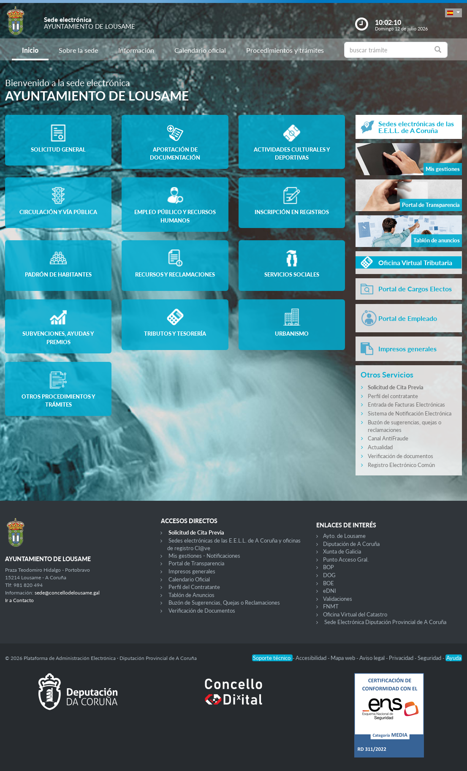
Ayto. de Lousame (344, 535)
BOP (328, 567)
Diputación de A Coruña (351, 543)
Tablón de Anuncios (191, 595)
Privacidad (402, 657)
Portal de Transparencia (196, 563)
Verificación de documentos (400, 456)
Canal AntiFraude (388, 438)
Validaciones (337, 598)
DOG (329, 575)
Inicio (30, 50)
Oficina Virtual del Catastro (355, 614)
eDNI (329, 590)
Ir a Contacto (19, 600)
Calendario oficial (200, 50)
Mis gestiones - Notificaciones (204, 555)
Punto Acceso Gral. (346, 559)
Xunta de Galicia (342, 551)
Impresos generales (191, 571)
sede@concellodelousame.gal (67, 592)
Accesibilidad (312, 657)
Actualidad (380, 447)
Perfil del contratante (393, 396)
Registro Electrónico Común (401, 465)
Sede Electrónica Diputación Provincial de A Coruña (385, 622)
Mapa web (343, 657)
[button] (453, 12)
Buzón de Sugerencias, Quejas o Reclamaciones (224, 602)
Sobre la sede (78, 50)
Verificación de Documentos (201, 610)
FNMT (331, 606)
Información (136, 50)
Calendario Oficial (189, 579)
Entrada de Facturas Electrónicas (406, 404)
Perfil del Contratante (194, 587)
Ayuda (453, 657)
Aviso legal (372, 657)
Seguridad (430, 657)
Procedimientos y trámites (285, 50)
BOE (328, 583)
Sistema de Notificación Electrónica (409, 413)
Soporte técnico (272, 657)
